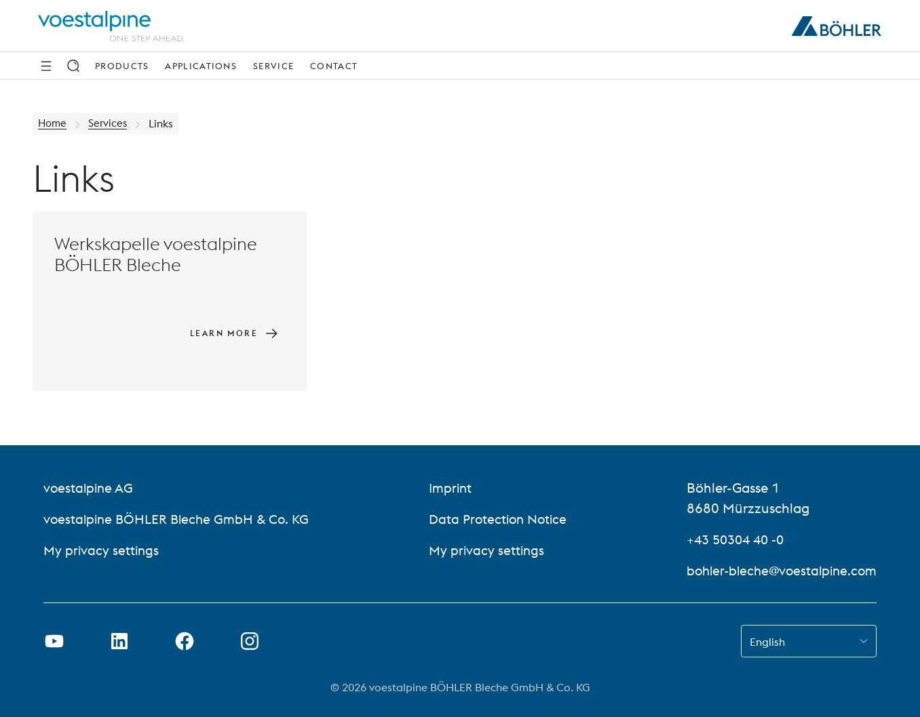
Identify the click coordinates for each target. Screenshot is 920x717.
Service (273, 65)
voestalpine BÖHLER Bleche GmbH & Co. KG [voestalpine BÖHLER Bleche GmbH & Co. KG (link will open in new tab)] (180, 518)
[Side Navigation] (46, 65)
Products (122, 65)
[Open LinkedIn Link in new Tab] (119, 641)
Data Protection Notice (497, 518)
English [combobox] (767, 642)
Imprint (449, 487)
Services (110, 123)
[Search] (73, 65)
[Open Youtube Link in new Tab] (54, 641)
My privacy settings (102, 549)
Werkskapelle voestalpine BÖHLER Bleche (155, 254)
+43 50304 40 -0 (730, 539)
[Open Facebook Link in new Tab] (184, 641)
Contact (334, 65)
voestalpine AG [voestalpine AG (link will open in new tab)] (89, 487)
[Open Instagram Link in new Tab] (250, 641)
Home (53, 123)
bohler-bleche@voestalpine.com (777, 570)
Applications (201, 65)
